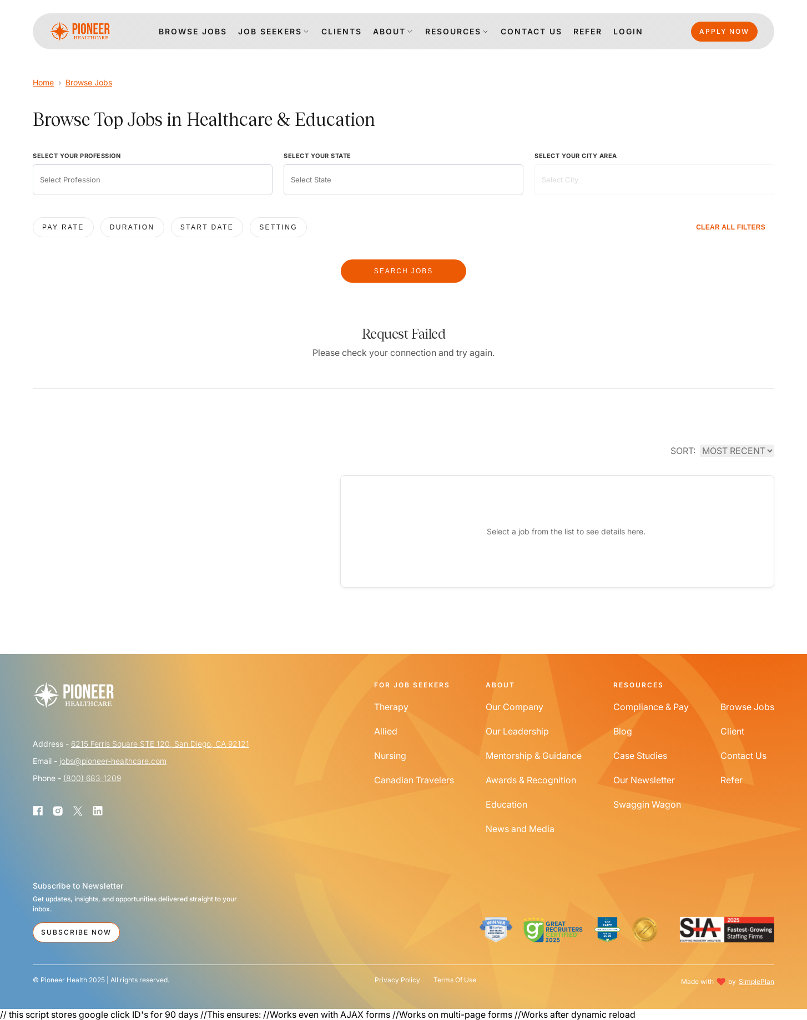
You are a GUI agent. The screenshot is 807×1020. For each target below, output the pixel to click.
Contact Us (743, 755)
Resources (453, 31)
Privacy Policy (397, 980)
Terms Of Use (454, 980)
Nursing (390, 755)
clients (341, 31)
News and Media (520, 828)
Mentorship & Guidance (534, 755)
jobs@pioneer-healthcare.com (113, 761)
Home (43, 82)
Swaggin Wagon (647, 804)
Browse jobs (193, 31)
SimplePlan (756, 981)
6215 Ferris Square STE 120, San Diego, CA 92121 (160, 743)
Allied (385, 731)
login (628, 31)
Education (506, 804)
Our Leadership (517, 731)
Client (732, 731)
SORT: (682, 450)
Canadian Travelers (414, 780)
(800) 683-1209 (92, 778)
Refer (587, 31)
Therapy (391, 706)
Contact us (531, 31)
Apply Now (724, 31)
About (389, 31)
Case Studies (640, 755)
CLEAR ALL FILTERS (730, 227)
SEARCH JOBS (403, 271)
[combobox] (152, 180)
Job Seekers (270, 31)
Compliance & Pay (651, 706)
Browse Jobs (88, 82)
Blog (622, 731)
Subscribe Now (76, 932)
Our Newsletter (644, 780)
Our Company (514, 706)
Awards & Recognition (531, 780)
